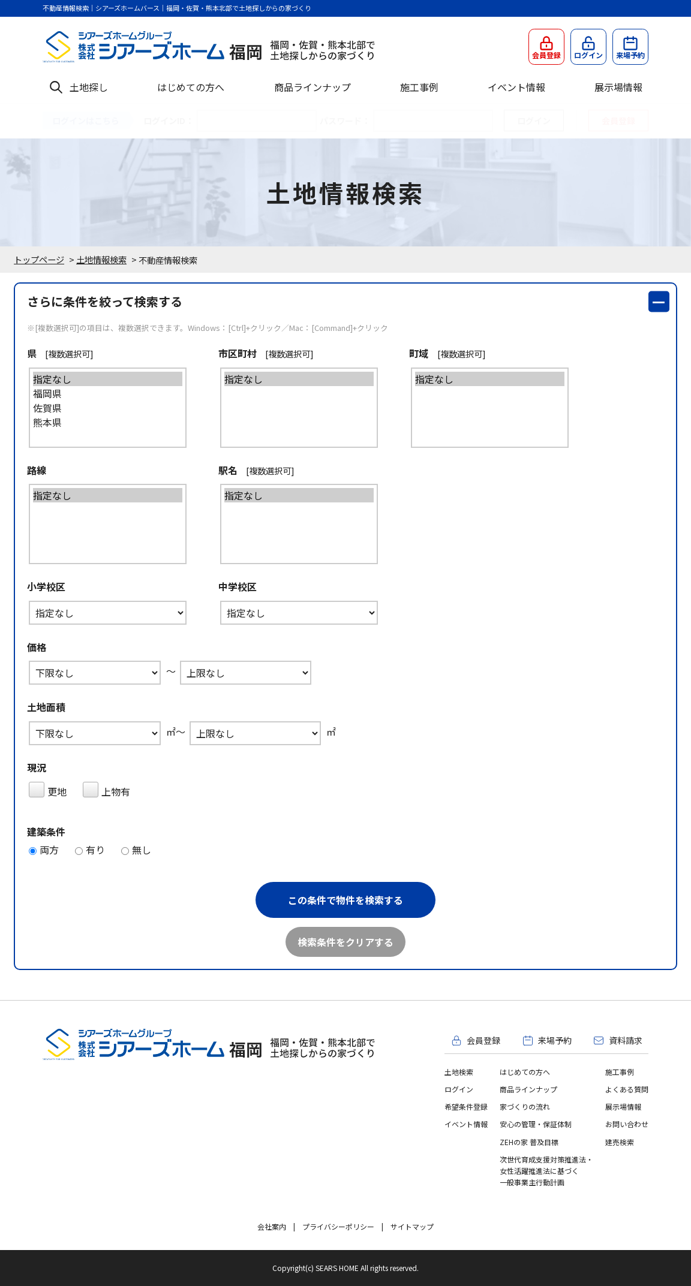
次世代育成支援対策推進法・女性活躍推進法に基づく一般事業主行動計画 (546, 1170)
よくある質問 (626, 1089)
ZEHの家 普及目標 (529, 1142)
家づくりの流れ (525, 1106)
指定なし (98, 379)
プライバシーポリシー (338, 1226)
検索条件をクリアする (345, 942)
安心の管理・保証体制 (536, 1124)
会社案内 (271, 1226)
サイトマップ (412, 1226)
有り (90, 849)
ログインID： (168, 121)
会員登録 (618, 121)
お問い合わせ (626, 1124)
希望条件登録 (466, 1106)
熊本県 (98, 422)
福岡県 (98, 393)
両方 (44, 849)
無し (136, 849)
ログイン (458, 1089)
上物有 (106, 790)
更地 (48, 790)
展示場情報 (618, 87)
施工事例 (419, 87)
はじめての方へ (190, 87)
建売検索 (619, 1142)
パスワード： (345, 121)
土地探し (89, 87)
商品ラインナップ (312, 87)
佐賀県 (98, 407)
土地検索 (458, 1072)
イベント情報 (516, 87)
